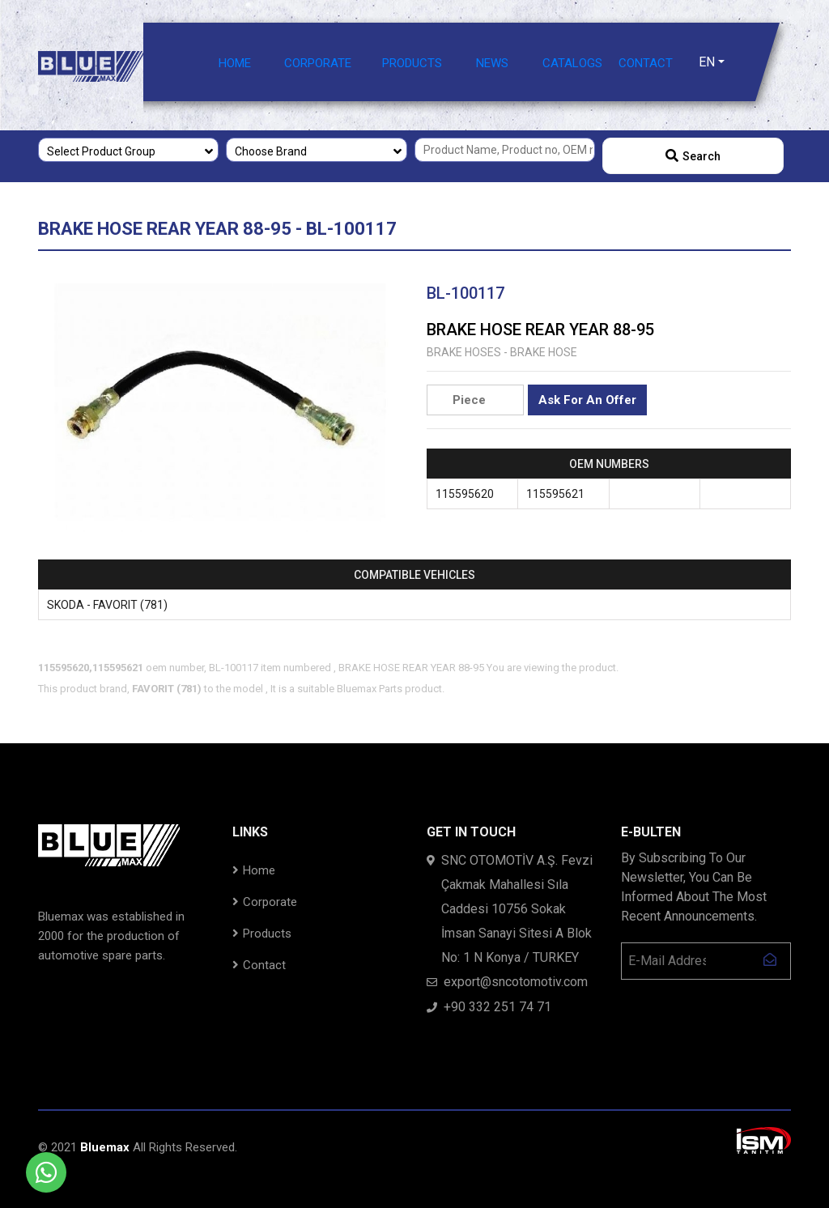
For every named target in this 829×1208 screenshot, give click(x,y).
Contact (259, 965)
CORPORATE (317, 63)
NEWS (492, 63)
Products (261, 933)
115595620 (465, 493)
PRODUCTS (412, 63)
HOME (235, 63)
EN (707, 62)
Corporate (264, 902)
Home (253, 870)
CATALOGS (572, 63)
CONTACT (646, 63)
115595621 (555, 493)
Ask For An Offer (587, 400)
